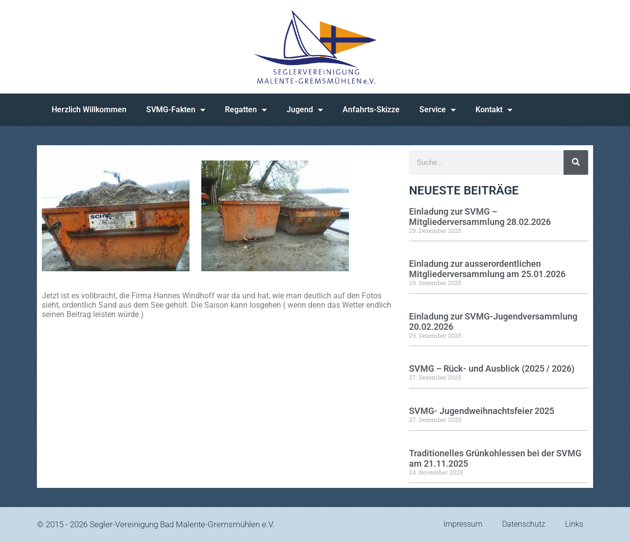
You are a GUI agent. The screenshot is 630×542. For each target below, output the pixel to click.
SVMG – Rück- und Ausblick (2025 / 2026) (491, 368)
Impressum (462, 524)
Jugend (304, 110)
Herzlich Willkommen (89, 109)
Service (437, 110)
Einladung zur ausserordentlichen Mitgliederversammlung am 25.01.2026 (487, 268)
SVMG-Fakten (175, 110)
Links (574, 524)
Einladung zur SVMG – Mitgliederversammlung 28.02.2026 (480, 216)
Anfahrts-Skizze (371, 109)
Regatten (246, 110)
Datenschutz (523, 524)
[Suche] (576, 162)
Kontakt (493, 110)
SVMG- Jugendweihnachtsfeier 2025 (481, 411)
